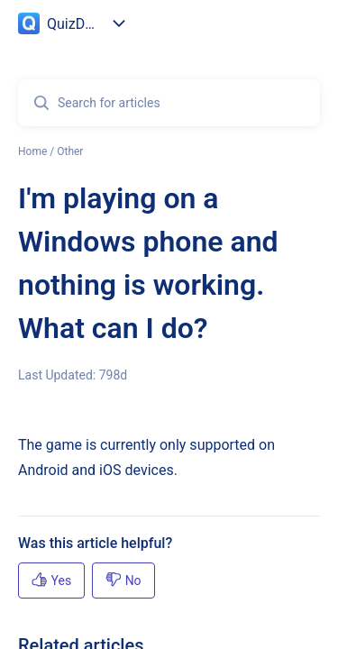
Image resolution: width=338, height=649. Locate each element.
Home (32, 151)
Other (70, 151)
